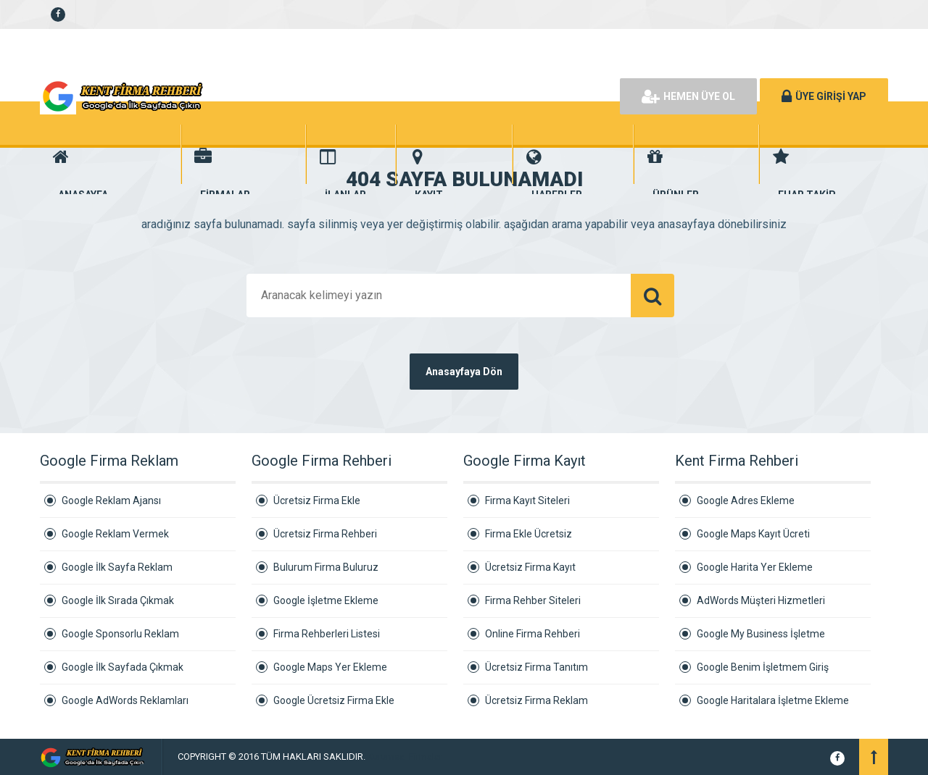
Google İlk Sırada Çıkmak (118, 600)
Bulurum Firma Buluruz (325, 567)
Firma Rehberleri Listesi (326, 634)
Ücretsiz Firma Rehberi (325, 534)
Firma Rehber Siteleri (533, 600)
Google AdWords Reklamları (125, 700)
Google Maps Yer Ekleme (330, 667)
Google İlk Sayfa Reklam (117, 567)
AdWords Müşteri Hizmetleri (761, 600)
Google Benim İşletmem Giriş (763, 667)
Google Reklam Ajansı (111, 500)
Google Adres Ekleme (746, 500)
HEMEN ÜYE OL (688, 96)
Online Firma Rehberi (532, 634)
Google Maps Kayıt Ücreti (753, 534)
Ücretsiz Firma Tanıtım (536, 667)
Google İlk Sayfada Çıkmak (122, 667)
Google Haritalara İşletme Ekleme (773, 700)
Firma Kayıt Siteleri (527, 500)
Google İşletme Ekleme (325, 600)
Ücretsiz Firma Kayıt (530, 567)
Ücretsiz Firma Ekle (316, 500)
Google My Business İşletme (761, 634)
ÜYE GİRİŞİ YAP (824, 96)
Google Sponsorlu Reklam (120, 634)
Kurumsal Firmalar (405, 756)
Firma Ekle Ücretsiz (528, 534)
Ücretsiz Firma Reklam (536, 700)
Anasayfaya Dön (464, 371)
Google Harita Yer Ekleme (755, 567)
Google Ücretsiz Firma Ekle (333, 700)
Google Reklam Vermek (115, 534)
